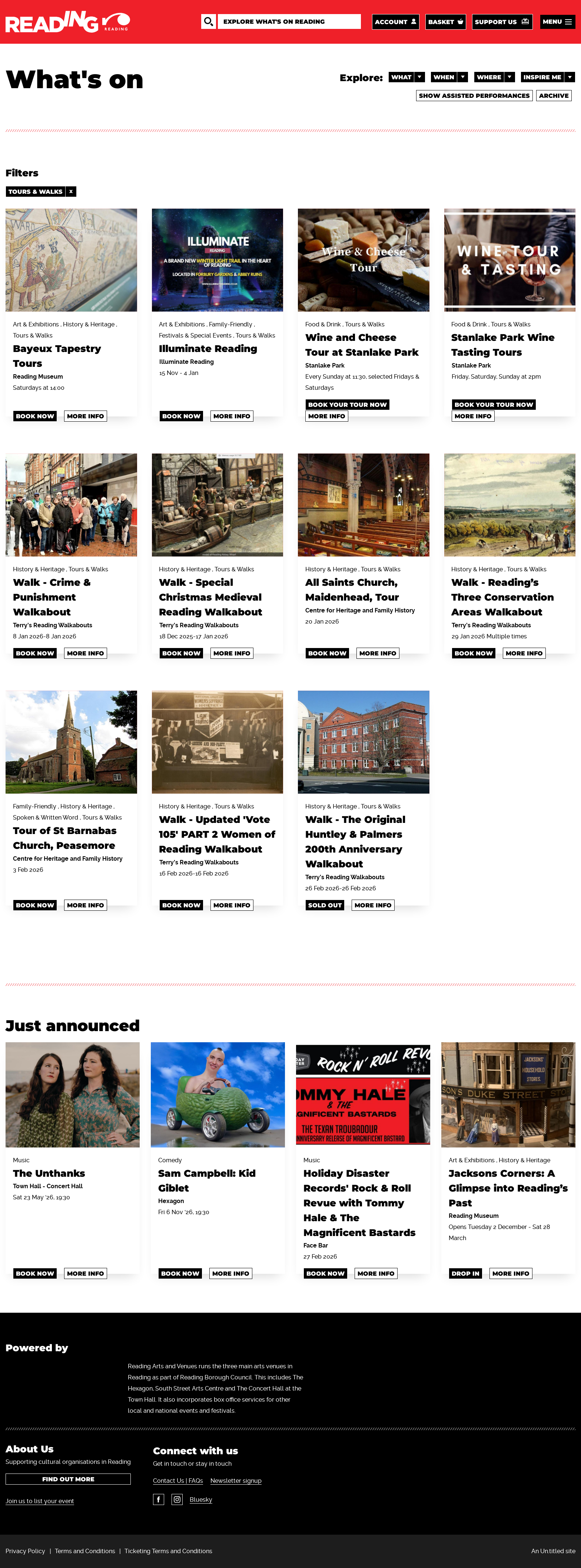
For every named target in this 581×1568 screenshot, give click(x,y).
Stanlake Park (325, 365)
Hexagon (171, 1200)
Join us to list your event (40, 1500)
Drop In (465, 1273)
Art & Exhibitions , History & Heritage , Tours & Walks (71, 346)
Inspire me (549, 77)
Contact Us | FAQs (178, 1480)
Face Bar (315, 1245)
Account (391, 22)
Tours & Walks (42, 191)
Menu (552, 21)
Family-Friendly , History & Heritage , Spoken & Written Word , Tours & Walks (71, 828)
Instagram (176, 1498)
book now (181, 416)
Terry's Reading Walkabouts (52, 624)
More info (85, 416)
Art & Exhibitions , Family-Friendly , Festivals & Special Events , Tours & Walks (217, 338)
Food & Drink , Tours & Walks (363, 340)
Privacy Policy (25, 1550)
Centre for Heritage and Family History (360, 610)
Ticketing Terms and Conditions (168, 1550)
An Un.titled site (553, 1550)
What (407, 77)
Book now (35, 653)
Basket (441, 22)
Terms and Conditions (85, 1550)
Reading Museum (38, 376)
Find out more (68, 1478)
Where (496, 77)
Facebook (158, 1498)
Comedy (218, 1175)
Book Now (35, 416)
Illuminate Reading (186, 361)
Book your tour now (347, 404)
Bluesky (200, 1498)
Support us (496, 22)
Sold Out (325, 904)
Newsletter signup (235, 1480)
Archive (554, 96)
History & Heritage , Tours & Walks (71, 592)
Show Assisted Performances (474, 96)
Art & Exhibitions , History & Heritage (508, 1183)
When (450, 77)
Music (72, 1168)
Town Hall (28, 1185)
